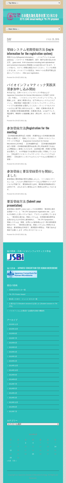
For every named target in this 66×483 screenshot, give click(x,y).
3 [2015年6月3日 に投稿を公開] (25, 443)
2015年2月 (13, 361)
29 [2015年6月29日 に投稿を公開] (11, 458)
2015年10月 (13, 329)
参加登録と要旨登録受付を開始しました (30, 173)
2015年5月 (13, 347)
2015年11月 (13, 324)
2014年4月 (13, 393)
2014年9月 (13, 375)
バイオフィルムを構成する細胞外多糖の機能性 (27, 311)
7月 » (14, 461)
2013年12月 (13, 402)
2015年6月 (13, 343)
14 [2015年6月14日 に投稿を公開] (55, 447)
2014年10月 (13, 370)
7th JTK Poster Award (17, 294)
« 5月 (9, 461)
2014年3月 (13, 398)
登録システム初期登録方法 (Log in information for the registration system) (30, 51)
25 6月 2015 (19, 77)
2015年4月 (13, 352)
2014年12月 (13, 366)
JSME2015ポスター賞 (17, 290)
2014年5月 (13, 388)
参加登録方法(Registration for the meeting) (28, 129)
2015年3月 (13, 356)
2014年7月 (13, 384)
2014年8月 (13, 379)
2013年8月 (13, 407)
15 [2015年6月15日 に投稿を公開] (11, 450)
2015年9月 (13, 333)
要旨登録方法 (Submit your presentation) (24, 203)
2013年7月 (13, 411)
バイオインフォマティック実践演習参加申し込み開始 (31, 86)
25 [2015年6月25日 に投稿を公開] (33, 454)
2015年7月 (13, 338)
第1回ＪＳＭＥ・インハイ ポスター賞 (23, 299)
